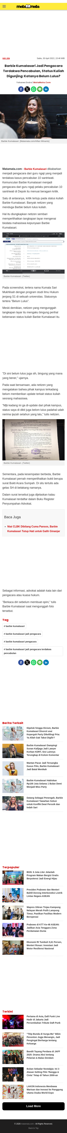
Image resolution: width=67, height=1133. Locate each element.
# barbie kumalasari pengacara (20, 641)
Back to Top (33, 1128)
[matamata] (28, 7)
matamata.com (27, 1124)
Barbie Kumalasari (35, 169)
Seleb (6, 58)
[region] (33, 33)
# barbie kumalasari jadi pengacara (22, 634)
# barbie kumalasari (14, 626)
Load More (33, 1106)
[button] (4, 6)
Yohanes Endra (24, 82)
